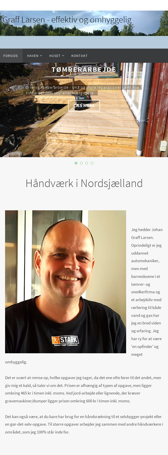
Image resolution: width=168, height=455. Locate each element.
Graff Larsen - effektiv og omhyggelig (67, 19)
